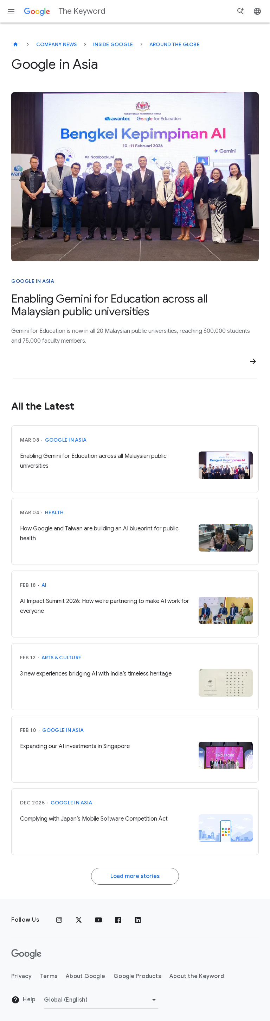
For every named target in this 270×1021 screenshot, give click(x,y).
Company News (56, 44)
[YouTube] (98, 919)
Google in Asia (66, 440)
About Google (85, 976)
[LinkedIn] (137, 919)
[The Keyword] (15, 44)
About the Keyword (196, 976)
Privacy (21, 976)
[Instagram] (59, 919)
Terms (48, 976)
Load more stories (135, 876)
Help (23, 1000)
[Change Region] (101, 999)
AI (44, 585)
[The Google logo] (26, 954)
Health (54, 512)
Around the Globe (174, 44)
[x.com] (78, 919)
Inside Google (113, 44)
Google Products (137, 976)
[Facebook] (118, 919)
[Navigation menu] (11, 11)
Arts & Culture (61, 657)
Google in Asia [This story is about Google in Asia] (32, 281)
